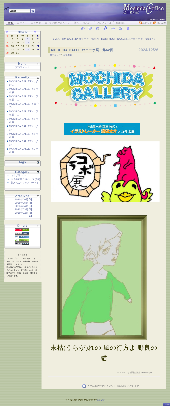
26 (27, 49)
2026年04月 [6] (23, 206)
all (30, 215)
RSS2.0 (159, 22)
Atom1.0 (145, 22)
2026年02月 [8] (23, 212)
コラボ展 (36, 22)
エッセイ (22, 22)
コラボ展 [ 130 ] (19, 175)
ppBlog (100, 400)
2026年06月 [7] (23, 199)
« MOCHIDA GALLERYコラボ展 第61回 (76, 38)
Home (9, 22)
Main (104, 38)
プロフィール (104, 22)
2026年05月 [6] (23, 202)
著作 (76, 22)
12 (27, 42)
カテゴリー (55, 55)
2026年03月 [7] (23, 209)
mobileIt (119, 22)
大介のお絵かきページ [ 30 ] (25, 179)
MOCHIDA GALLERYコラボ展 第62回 (82, 50)
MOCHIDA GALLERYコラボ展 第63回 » (132, 38)
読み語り (88, 22)
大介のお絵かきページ (57, 22)
